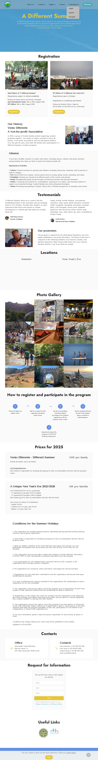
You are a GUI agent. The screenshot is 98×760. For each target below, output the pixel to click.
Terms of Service (42, 704)
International (72, 4)
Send (49, 698)
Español (71, 13)
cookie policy (71, 753)
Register (51, 4)
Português (72, 17)
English (71, 8)
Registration (13, 112)
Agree (49, 757)
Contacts (62, 4)
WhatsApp (87, 4)
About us (30, 4)
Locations (41, 4)
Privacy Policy (57, 704)
